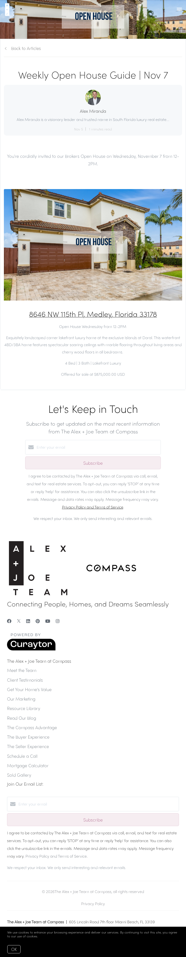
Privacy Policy (93, 903)
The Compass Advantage (32, 727)
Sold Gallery (19, 775)
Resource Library (23, 708)
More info (46, 936)
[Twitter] (19, 621)
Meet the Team (21, 670)
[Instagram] (58, 621)
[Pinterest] (38, 621)
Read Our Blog (21, 718)
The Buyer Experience (28, 737)
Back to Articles (26, 48)
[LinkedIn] (28, 621)
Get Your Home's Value (29, 689)
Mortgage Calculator (28, 765)
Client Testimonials (25, 680)
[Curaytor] (31, 649)
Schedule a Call (22, 756)
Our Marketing (21, 699)
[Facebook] (9, 621)
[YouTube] (47, 621)
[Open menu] (179, 9)
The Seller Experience (28, 746)
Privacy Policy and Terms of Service (92, 507)
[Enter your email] (98, 447)
